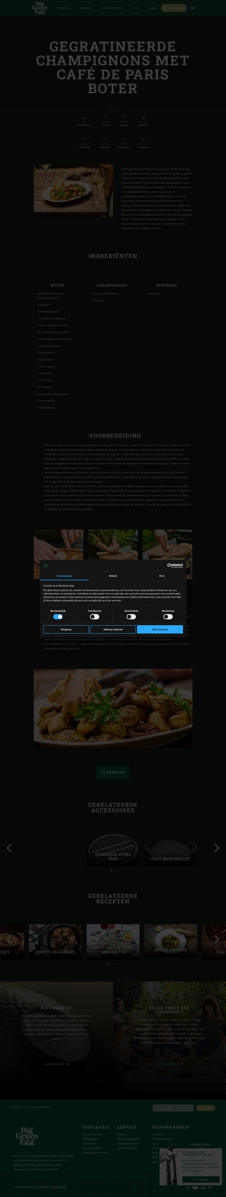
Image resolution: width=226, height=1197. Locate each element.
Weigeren (66, 629)
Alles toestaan (160, 629)
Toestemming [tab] (64, 575)
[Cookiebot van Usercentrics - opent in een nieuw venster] (168, 565)
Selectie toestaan (113, 629)
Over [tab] (162, 575)
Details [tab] (113, 575)
